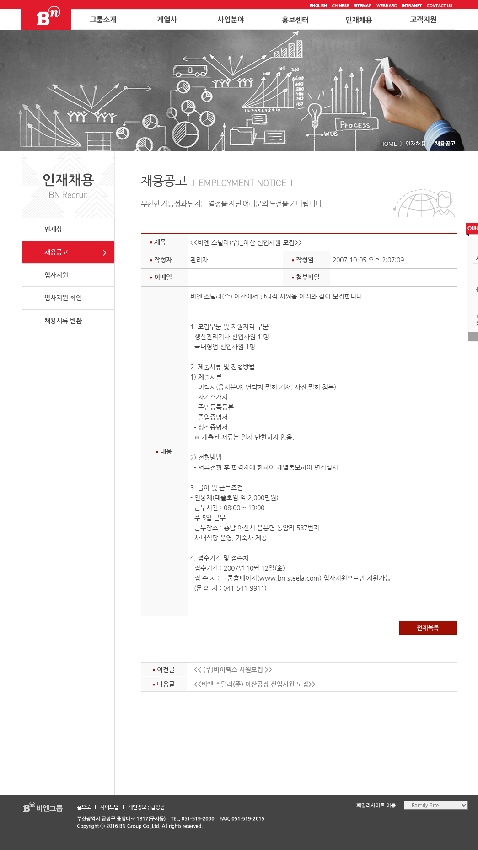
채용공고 (56, 252)
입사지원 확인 (63, 297)
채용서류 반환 (63, 320)
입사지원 (56, 274)
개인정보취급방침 (146, 807)
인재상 (53, 229)
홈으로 (84, 807)
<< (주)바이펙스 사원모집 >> (233, 669)
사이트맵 (109, 807)
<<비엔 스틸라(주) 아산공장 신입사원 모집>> (255, 684)
